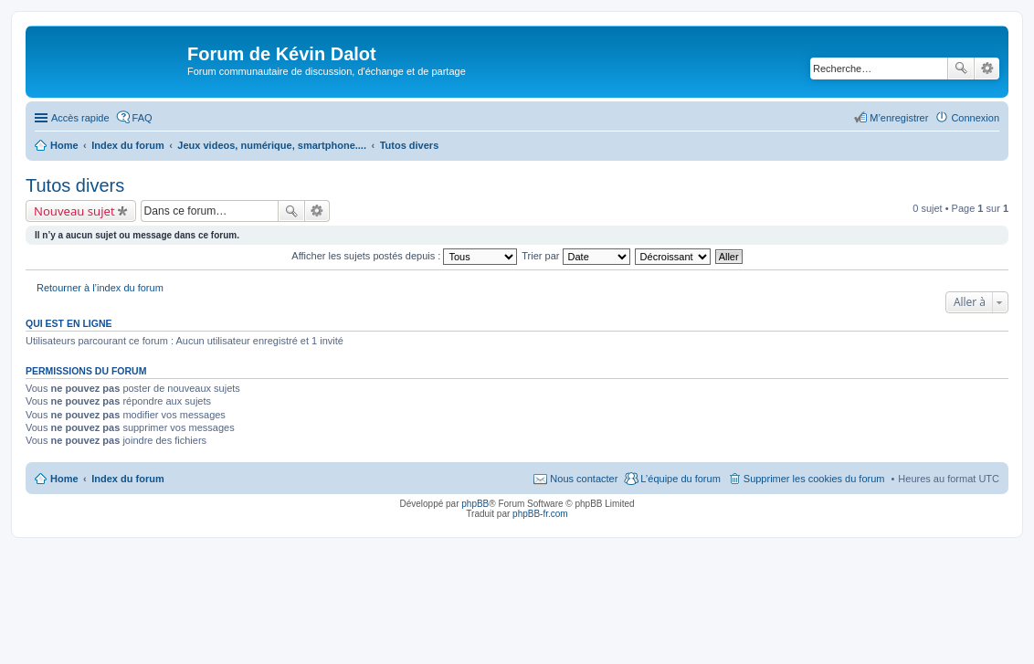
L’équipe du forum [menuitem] (680, 478)
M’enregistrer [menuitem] (899, 117)
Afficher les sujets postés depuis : (404, 255)
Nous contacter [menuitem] (583, 478)
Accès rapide (80, 117)
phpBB (475, 504)
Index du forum (127, 478)
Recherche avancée (987, 68)
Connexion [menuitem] (975, 117)
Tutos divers (75, 185)
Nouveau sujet (74, 211)
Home (64, 478)
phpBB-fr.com (540, 514)
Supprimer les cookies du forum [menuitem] (814, 478)
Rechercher (961, 68)
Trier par (575, 255)
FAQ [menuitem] (142, 117)
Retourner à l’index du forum (100, 287)
